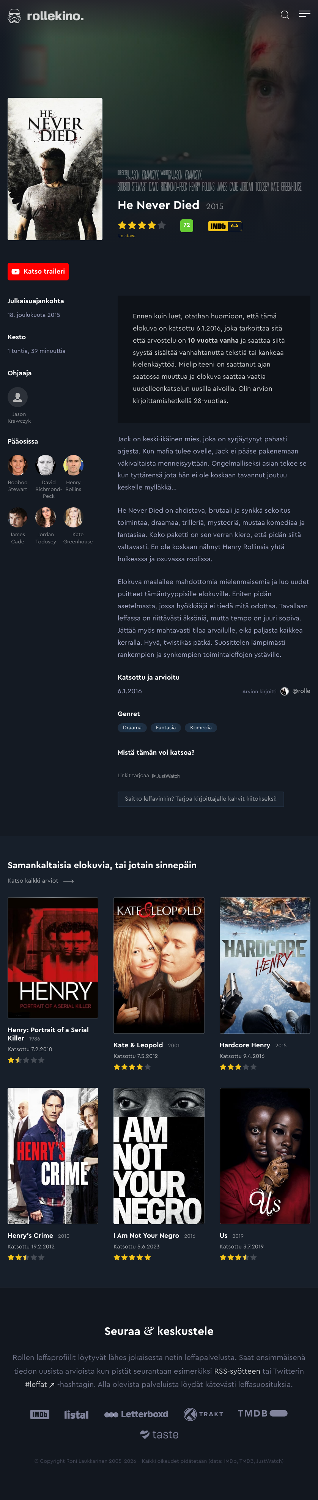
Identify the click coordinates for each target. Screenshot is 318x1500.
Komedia (201, 727)
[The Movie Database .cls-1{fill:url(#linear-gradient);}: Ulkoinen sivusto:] (262, 1414)
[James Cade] (18, 526)
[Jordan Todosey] (45, 526)
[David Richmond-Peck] (45, 477)
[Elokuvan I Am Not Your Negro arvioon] (158, 1175)
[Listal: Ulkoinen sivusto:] (74, 1414)
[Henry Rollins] (73, 477)
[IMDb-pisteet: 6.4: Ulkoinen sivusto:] (225, 230)
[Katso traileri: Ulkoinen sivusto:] (38, 274)
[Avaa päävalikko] (304, 15)
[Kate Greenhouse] (73, 526)
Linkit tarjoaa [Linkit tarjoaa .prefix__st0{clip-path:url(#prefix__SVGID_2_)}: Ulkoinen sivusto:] (148, 775)
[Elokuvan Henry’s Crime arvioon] (53, 1175)
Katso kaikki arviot (41, 881)
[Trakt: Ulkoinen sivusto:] (205, 1414)
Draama (132, 727)
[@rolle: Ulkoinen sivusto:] (295, 691)
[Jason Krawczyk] (18, 406)
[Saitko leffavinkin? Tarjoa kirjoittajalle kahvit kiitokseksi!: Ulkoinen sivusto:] (201, 799)
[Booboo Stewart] (18, 477)
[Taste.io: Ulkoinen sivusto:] (159, 1436)
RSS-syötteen (237, 1371)
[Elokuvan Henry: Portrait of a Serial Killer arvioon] (53, 981)
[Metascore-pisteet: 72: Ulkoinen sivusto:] (186, 229)
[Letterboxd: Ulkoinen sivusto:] (136, 1414)
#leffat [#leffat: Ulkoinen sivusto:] (36, 1384)
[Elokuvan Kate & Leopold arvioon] (158, 984)
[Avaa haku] (285, 15)
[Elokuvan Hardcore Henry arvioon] (265, 984)
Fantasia (166, 727)
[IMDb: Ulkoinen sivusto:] (40, 1414)
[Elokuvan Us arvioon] (265, 1175)
